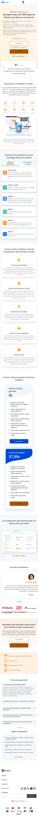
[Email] (14, 796)
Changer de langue (19, 801)
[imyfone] (6, 2)
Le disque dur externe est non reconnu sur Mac (19, 752)
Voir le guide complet (19, 556)
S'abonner (31, 796)
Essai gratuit (19, 639)
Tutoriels (4, 780)
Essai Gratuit (19, 43)
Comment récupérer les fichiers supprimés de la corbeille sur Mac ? (19, 738)
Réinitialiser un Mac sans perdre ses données (18, 749)
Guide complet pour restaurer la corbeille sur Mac (18, 745)
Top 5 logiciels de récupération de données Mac (19, 742)
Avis (24, 38)
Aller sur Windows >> (19, 56)
